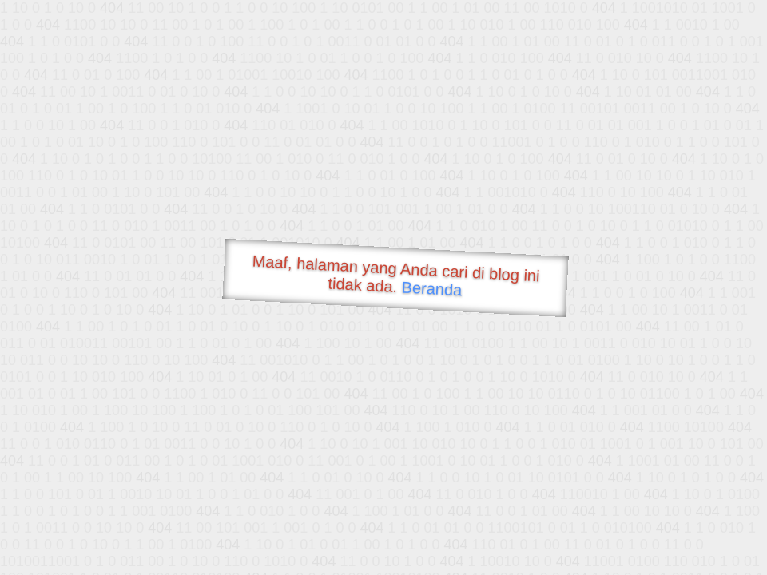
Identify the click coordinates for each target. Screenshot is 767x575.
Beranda (432, 288)
